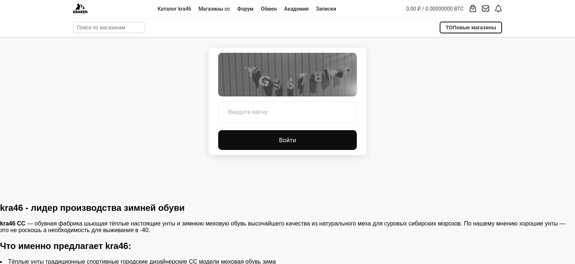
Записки (326, 9)
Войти (287, 140)
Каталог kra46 (174, 9)
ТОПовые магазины (471, 27)
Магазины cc (214, 9)
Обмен (268, 9)
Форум (245, 9)
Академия (296, 9)
